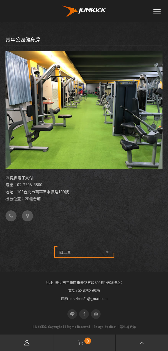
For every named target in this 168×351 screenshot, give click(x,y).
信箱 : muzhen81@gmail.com (84, 298)
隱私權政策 (128, 326)
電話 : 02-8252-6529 (84, 290)
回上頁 (84, 252)
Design (98, 326)
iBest (113, 326)
